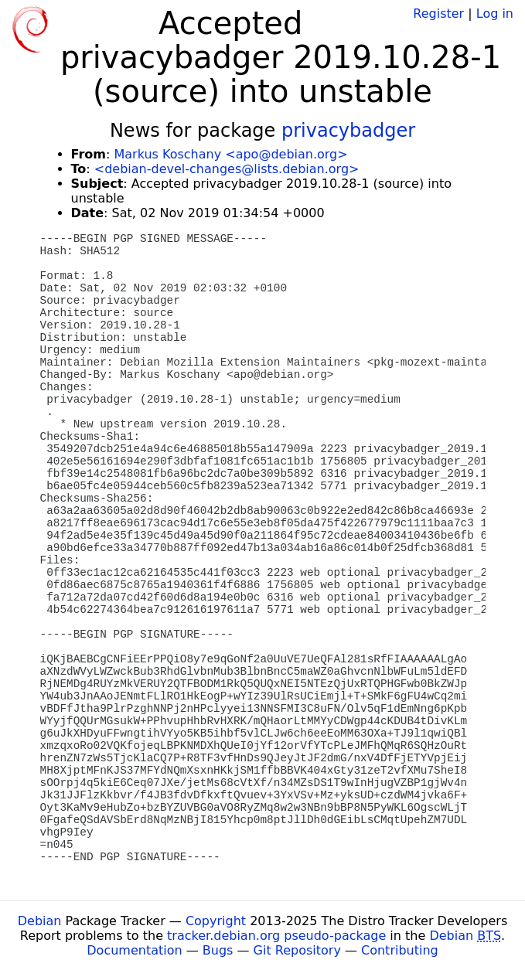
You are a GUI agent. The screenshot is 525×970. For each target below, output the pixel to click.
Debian (40, 921)
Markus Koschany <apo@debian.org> (230, 154)
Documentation (134, 950)
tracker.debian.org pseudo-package (276, 935)
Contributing (399, 950)
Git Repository (297, 950)
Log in (494, 13)
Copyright (216, 921)
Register (438, 13)
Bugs (218, 950)
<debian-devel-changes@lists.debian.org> (227, 169)
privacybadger (348, 130)
